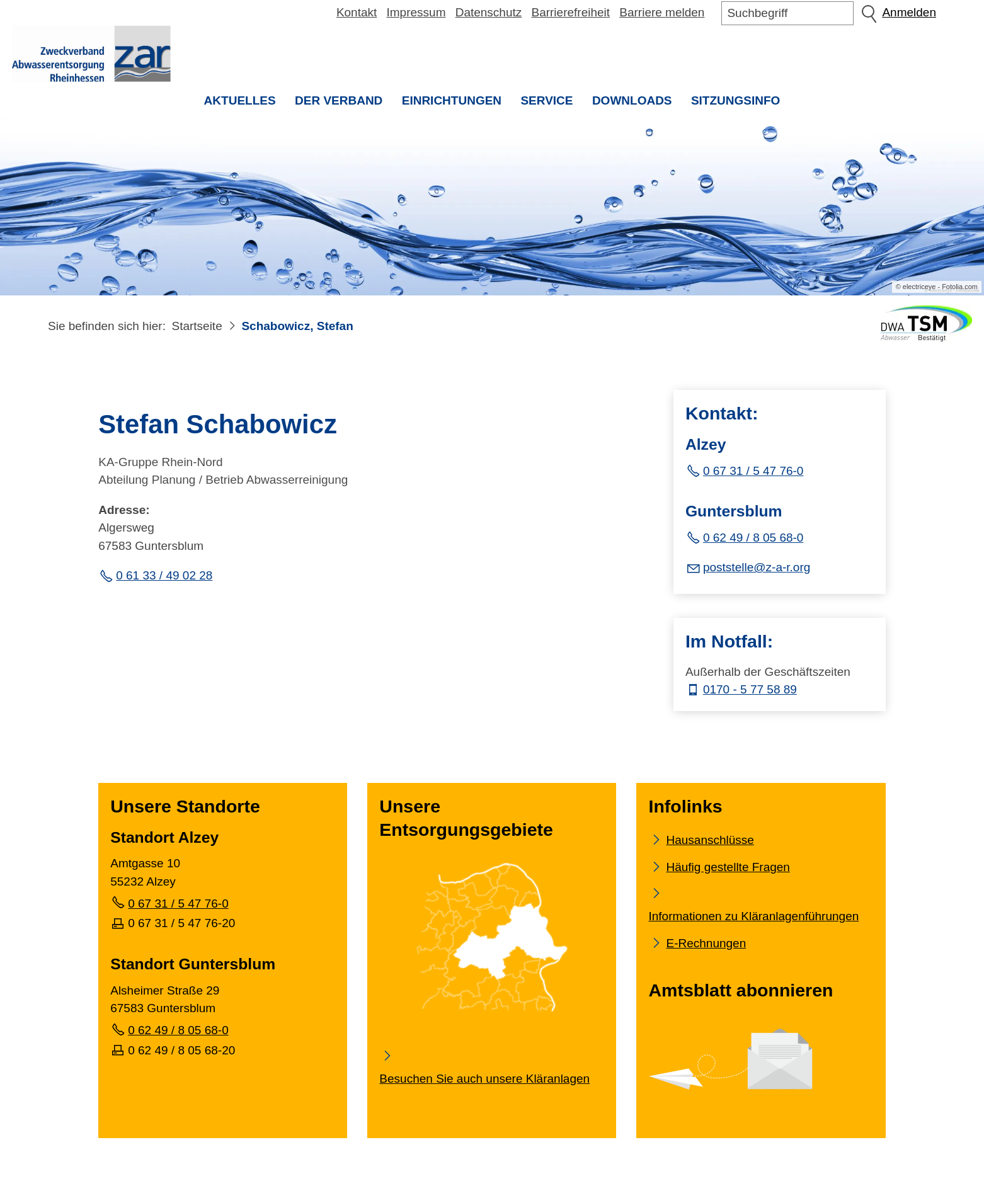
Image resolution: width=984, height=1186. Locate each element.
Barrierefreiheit (570, 12)
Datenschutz (488, 12)
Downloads (632, 100)
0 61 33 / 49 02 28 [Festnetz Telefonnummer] (164, 577)
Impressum (416, 12)
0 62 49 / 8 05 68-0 (753, 539)
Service (546, 100)
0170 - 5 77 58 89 (750, 691)
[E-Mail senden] (747, 568)
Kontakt (356, 12)
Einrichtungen (451, 100)
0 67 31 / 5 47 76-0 (753, 472)
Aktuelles (240, 100)
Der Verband (338, 100)
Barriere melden (661, 12)
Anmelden (909, 12)
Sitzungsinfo (740, 105)
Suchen (868, 13)
